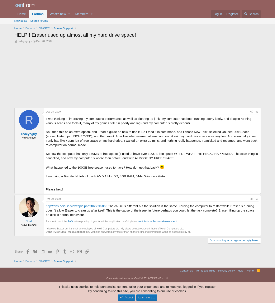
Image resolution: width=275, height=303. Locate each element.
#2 (257, 199)
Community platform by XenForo (137, 278)
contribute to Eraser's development (157, 221)
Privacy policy (226, 270)
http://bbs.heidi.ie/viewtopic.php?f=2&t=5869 (76, 206)
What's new (58, 14)
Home (22, 14)
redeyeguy (24, 41)
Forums (38, 14)
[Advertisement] (137, 74)
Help (240, 270)
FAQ (70, 221)
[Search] (251, 14)
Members (81, 14)
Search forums (39, 20)
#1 (257, 111)
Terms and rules (205, 270)
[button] (69, 14)
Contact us (186, 270)
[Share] (251, 111)
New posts (20, 20)
